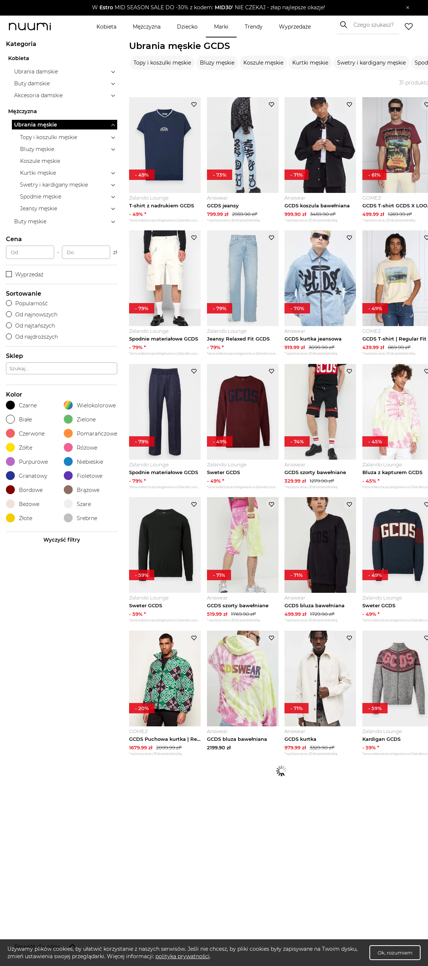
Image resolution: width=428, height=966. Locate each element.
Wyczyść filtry (61, 540)
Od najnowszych (31, 314)
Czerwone (25, 433)
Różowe (80, 447)
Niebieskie (83, 461)
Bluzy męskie (217, 62)
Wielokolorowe (90, 405)
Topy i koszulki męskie (162, 62)
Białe (19, 419)
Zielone (80, 419)
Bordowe (24, 490)
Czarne (21, 405)
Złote (19, 518)
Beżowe (22, 504)
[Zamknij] (407, 8)
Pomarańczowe (90, 433)
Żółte (19, 447)
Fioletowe (83, 476)
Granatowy (26, 476)
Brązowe (81, 490)
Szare (77, 504)
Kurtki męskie (310, 62)
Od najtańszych (30, 325)
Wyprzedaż (24, 274)
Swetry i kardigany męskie (371, 62)
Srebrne (80, 518)
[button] (208, 8)
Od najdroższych (32, 337)
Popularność (27, 303)
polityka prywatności (182, 956)
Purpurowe (27, 461)
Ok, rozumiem (395, 953)
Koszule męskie (263, 62)
